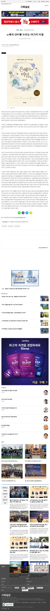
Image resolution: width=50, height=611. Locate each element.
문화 (17, 30)
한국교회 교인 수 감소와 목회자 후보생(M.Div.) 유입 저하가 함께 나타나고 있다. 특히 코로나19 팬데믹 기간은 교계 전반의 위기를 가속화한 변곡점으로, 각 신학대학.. (39, 557)
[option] (13, 453)
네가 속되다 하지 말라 (6, 399)
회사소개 (3, 602)
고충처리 (39, 602)
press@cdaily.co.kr (15, 44)
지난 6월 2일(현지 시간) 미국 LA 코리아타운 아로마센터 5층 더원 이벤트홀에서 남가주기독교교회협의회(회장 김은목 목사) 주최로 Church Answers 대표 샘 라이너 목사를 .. (39, 531)
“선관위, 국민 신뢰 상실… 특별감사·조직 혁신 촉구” (13, 296)
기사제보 (18, 602)
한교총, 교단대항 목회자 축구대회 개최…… (9, 461)
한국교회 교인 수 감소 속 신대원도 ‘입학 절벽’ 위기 (39, 551)
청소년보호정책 (33, 602)
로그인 (47, 1)
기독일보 (11, 226)
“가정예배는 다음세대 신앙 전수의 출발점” (11, 329)
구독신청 (43, 1)
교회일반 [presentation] (5, 490)
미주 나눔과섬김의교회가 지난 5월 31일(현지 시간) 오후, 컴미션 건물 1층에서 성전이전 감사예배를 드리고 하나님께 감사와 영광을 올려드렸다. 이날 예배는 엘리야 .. (19, 532)
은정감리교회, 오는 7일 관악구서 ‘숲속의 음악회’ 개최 (14, 321)
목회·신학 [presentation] (5, 500)
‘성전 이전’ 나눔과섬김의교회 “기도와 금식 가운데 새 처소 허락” (19, 526)
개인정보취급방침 (24, 602)
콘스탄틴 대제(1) (5, 425)
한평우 (2, 427)
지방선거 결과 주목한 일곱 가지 (9, 408)
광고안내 (8, 602)
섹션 (3, 1)
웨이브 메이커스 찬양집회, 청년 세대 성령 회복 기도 (19, 501)
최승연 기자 (8, 44)
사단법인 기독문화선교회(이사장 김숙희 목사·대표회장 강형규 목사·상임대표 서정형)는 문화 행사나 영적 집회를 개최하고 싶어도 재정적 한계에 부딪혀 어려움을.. (39, 581)
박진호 (2, 401)
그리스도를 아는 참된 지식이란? (9, 390)
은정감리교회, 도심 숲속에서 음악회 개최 (19, 551)
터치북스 (5, 226)
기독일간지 (17, 226)
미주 (39, 1)
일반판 (35, 1)
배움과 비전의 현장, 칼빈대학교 (9, 417)
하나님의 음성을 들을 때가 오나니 (9, 434)
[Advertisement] (25, 259)
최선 (2, 418)
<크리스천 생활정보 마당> (43, 247)
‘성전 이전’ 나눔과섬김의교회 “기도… (8, 481)
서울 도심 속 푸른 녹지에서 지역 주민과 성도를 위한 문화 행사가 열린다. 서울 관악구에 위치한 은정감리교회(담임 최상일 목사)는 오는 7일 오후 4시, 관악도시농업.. (39, 506)
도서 (21, 30)
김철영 (2, 409)
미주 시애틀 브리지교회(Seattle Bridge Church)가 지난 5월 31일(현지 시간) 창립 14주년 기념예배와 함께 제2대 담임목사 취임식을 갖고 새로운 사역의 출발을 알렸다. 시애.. (19, 581)
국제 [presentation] (5, 503)
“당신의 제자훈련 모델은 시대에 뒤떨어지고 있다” (13, 313)
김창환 (2, 436)
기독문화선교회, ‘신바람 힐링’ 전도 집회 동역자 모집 (38, 576)
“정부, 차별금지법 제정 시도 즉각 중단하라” (12, 304)
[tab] (5, 490)
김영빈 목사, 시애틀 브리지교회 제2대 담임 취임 (19, 576)
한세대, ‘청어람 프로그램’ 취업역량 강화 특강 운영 (17, 289)
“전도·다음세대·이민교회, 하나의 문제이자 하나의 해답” (38, 525)
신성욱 (2, 392)
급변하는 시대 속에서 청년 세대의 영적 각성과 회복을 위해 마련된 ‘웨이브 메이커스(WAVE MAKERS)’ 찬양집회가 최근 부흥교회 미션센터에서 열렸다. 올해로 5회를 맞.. (19, 506)
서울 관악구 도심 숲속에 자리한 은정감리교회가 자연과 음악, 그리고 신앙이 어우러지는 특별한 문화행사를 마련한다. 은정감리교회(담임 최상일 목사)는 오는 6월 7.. (19, 557)
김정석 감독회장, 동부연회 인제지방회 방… (33, 461)
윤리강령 (44, 602)
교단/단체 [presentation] (5, 494)
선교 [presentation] (5, 497)
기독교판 (30, 1)
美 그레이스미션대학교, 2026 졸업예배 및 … (33, 481)
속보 (3, 289)
